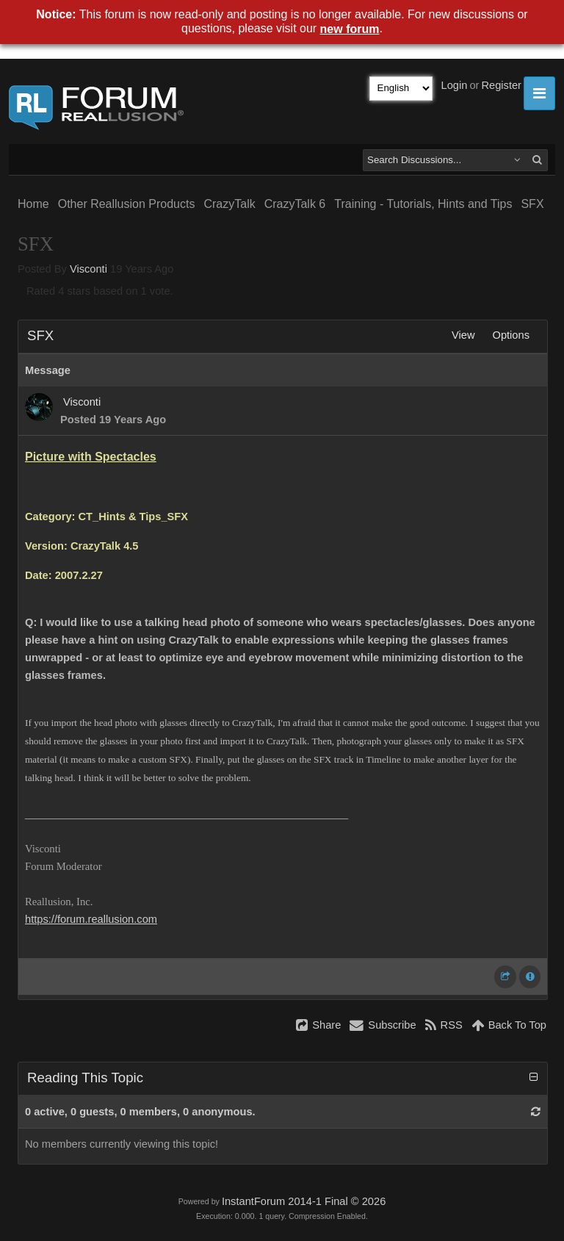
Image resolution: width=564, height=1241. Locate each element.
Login (454, 85)
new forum (350, 29)
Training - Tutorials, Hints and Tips (423, 204)
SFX (532, 204)
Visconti (88, 269)
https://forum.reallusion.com (91, 919)
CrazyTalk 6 (295, 204)
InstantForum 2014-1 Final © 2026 (304, 1201)
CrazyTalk (229, 204)
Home (33, 204)
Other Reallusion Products (126, 204)
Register (501, 85)
